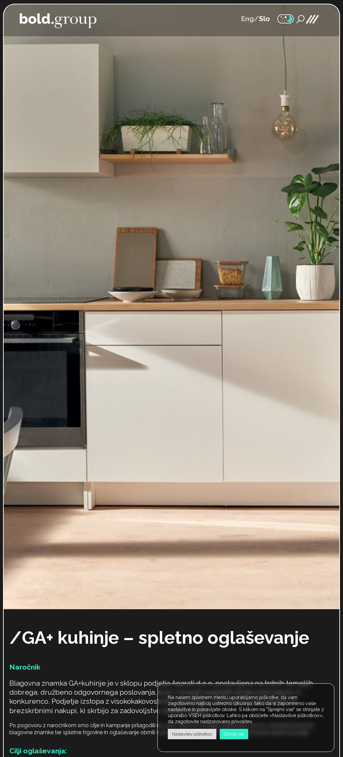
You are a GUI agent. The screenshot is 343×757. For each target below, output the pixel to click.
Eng (247, 18)
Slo (264, 18)
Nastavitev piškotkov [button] (192, 734)
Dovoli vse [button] (234, 734)
